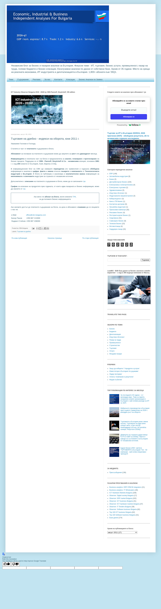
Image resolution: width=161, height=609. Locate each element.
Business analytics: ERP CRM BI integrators (125, 487)
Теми (11, 79)
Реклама (36, 79)
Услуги (111, 351)
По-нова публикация (19, 238)
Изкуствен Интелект (116, 193)
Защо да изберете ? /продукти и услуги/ (124, 368)
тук (84, 181)
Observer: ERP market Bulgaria (120, 498)
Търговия (112, 348)
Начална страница (55, 238)
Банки (111, 179)
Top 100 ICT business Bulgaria (120, 512)
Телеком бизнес (115, 224)
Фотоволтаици (114, 226)
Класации (70, 79)
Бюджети (112, 331)
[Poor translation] (15, 564)
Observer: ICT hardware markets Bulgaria (124, 504)
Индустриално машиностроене (121, 196)
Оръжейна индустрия (117, 207)
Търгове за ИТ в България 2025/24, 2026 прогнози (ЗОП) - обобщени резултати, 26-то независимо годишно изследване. (128, 135)
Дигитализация (115, 334)
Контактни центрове (117, 204)
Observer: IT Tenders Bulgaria (120, 507)
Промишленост (115, 343)
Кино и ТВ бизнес (116, 201)
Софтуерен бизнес (116, 221)
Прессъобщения (115, 472)
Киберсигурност (115, 199)
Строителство (114, 345)
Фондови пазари (115, 354)
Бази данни (113, 518)
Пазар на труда (115, 340)
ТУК (74, 197)
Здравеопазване (115, 190)
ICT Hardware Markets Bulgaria (120, 493)
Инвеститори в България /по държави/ (123, 371)
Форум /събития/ (115, 380)
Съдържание (23, 79)
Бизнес (112, 329)
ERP (111, 174)
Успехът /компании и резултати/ (121, 377)
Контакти (58, 79)
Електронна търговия (117, 187)
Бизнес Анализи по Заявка (90, 79)
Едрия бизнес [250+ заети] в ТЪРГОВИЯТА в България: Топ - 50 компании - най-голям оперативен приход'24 (134, 451)
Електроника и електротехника (121, 185)
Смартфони (113, 218)
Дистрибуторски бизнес (118, 182)
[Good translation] (6, 564)
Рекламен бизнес (115, 213)
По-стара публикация (90, 238)
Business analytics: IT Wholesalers (122, 490)
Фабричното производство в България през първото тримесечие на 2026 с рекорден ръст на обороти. (135, 410)
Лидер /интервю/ (115, 374)
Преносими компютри (117, 210)
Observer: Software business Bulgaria (123, 509)
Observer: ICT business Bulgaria (121, 501)
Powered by (129, 125)
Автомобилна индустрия (118, 176)
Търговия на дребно (24, 231)
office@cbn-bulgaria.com (36, 215)
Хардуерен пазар (115, 229)
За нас (47, 79)
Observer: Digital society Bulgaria (121, 495)
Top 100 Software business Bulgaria (122, 515)
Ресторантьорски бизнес (118, 215)
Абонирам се (129, 117)
